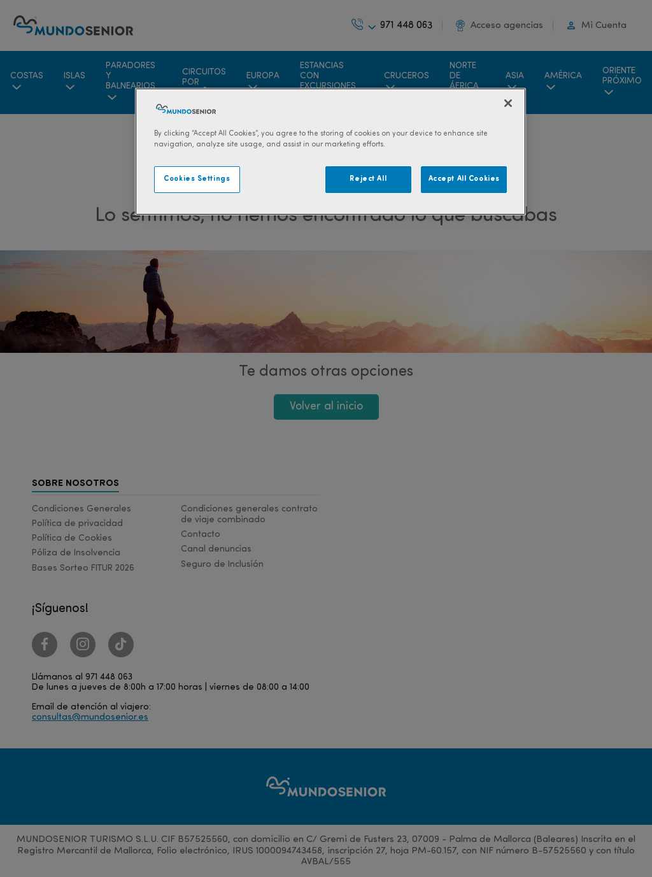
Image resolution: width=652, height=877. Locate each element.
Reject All (368, 179)
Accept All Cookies (464, 179)
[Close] (508, 103)
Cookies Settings (197, 179)
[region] (330, 151)
